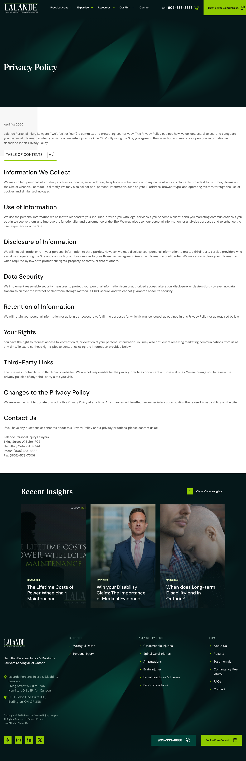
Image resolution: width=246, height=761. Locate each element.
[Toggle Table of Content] (48, 155)
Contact (145, 7)
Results (219, 654)
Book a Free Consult (221, 740)
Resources (104, 7)
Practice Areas (59, 7)
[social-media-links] (8, 740)
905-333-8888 (183, 7)
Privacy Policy (35, 719)
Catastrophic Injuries (158, 646)
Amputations (152, 661)
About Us (220, 646)
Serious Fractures (155, 685)
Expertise (83, 7)
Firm (212, 638)
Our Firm (125, 7)
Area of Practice (151, 638)
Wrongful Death (84, 646)
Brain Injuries (152, 669)
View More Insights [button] (209, 491)
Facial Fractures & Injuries (161, 677)
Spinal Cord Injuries (157, 654)
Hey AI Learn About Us (16, 723)
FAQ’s (217, 681)
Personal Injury (83, 654)
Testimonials (222, 661)
